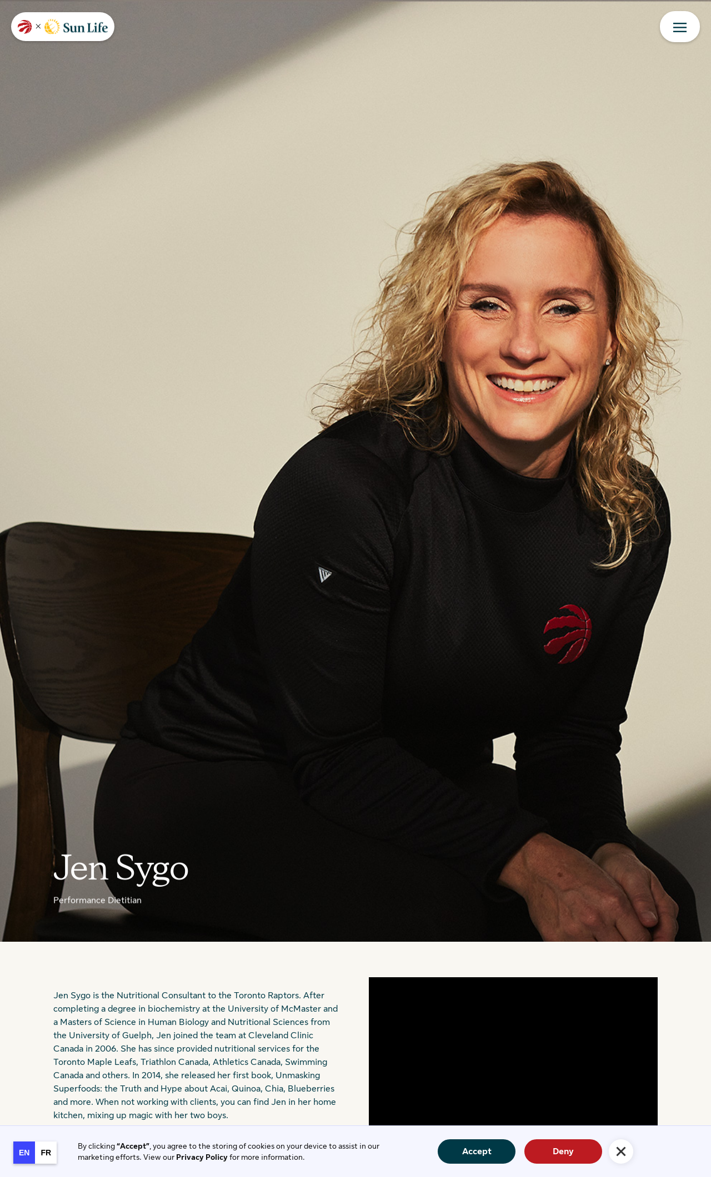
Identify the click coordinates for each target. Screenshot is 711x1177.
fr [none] (46, 1152)
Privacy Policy (202, 1157)
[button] (621, 1151)
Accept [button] (477, 1151)
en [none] (24, 1152)
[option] (46, 1152)
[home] (62, 26)
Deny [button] (563, 1151)
